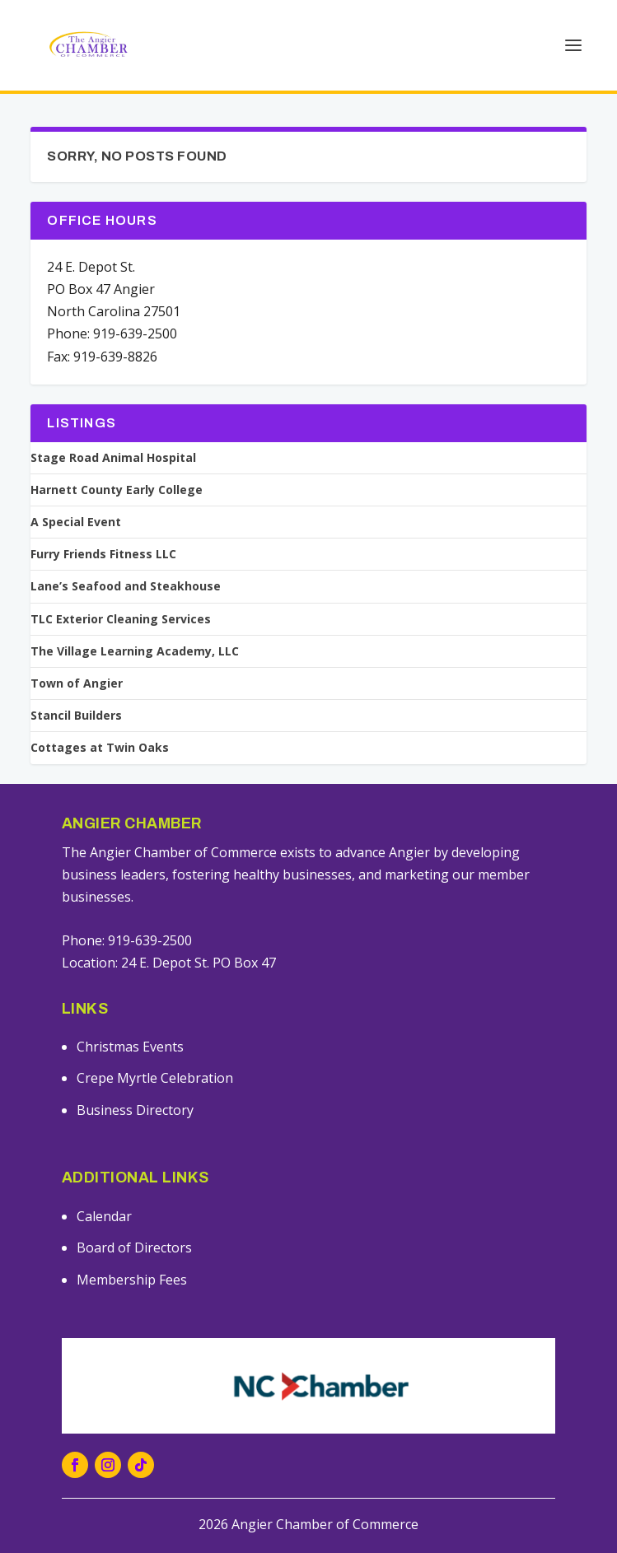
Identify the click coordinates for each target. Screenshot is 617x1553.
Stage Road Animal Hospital (113, 457)
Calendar (104, 1216)
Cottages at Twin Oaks (99, 747)
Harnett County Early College (116, 490)
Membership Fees (132, 1280)
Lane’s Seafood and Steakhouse (125, 586)
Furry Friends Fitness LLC (103, 554)
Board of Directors (134, 1247)
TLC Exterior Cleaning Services (120, 619)
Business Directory (135, 1110)
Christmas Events (130, 1047)
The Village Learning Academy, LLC (134, 651)
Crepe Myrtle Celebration (155, 1078)
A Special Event (75, 522)
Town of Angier (76, 683)
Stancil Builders (76, 715)
